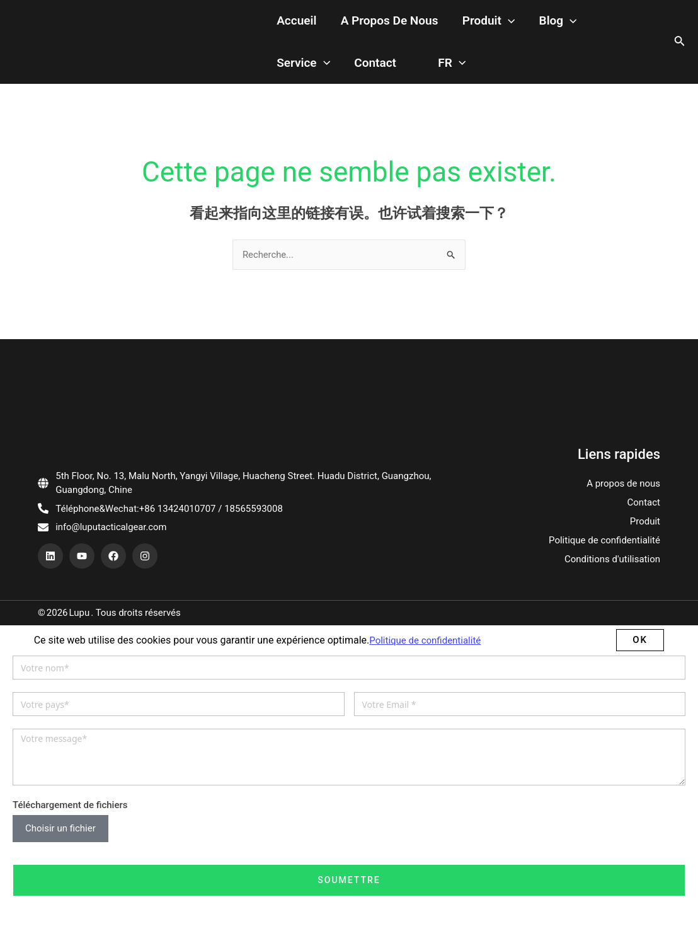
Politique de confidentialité (604, 513)
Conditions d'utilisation (612, 532)
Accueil (231, 28)
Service (515, 29)
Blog (457, 29)
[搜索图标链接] (679, 29)
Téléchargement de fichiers (70, 778)
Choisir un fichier (60, 801)
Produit (400, 29)
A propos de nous (312, 28)
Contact (576, 28)
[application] (419, 29)
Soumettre (349, 853)
